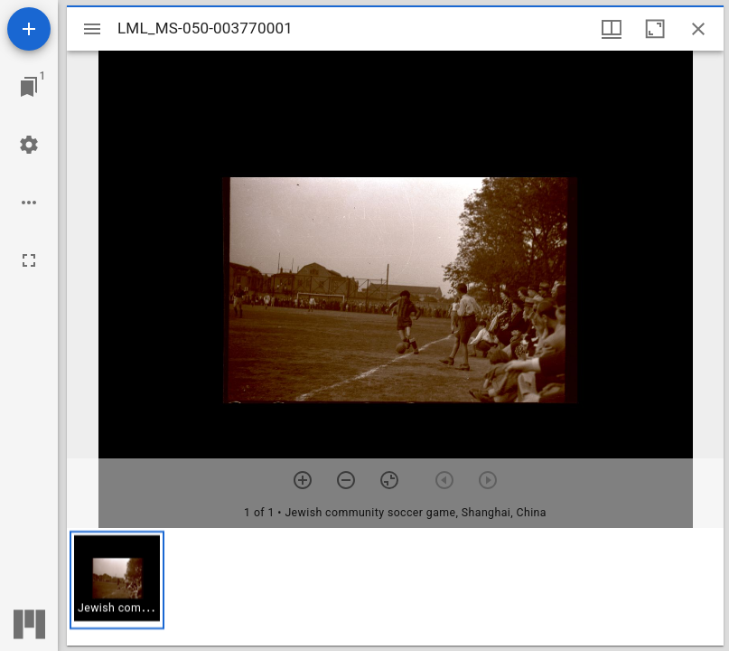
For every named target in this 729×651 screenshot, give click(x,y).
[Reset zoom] (389, 480)
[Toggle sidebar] (92, 29)
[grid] (395, 587)
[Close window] (698, 29)
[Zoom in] (302, 480)
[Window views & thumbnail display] (611, 29)
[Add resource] (29, 29)
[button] (117, 580)
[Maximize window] (655, 29)
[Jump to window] (29, 86)
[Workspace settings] (29, 144)
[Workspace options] (29, 202)
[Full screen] (29, 260)
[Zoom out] (346, 480)
